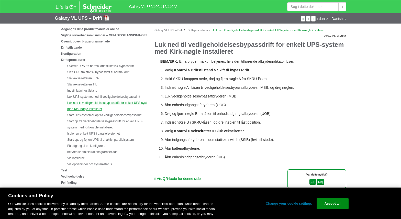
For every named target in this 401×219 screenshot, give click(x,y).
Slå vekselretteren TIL (82, 84)
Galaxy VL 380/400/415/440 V (153, 7)
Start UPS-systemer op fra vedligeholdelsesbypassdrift (104, 115)
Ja (312, 182)
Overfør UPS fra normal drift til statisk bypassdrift (100, 66)
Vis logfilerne (76, 158)
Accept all (333, 203)
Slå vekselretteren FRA (83, 78)
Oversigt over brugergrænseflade (85, 41)
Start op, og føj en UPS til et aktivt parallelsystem (100, 139)
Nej (320, 182)
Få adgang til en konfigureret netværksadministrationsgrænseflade (92, 149)
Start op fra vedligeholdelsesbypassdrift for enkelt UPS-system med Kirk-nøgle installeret (104, 124)
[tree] (101, 106)
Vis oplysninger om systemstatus (89, 164)
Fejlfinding (69, 182)
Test (64, 170)
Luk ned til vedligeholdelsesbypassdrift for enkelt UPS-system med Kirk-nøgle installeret (109, 106)
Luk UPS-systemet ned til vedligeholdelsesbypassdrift (103, 96)
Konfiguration (71, 54)
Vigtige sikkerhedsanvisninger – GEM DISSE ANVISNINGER (104, 35)
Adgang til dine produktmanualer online (90, 29)
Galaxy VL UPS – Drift (79, 18)
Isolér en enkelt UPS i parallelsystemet (93, 133)
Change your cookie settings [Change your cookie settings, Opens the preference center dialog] (289, 203)
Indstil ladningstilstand (82, 90)
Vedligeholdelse (72, 176)
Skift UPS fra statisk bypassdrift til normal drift (98, 72)
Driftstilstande (71, 47)
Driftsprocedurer (73, 60)
